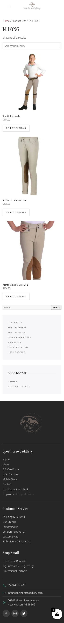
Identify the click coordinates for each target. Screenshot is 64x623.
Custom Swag (10, 536)
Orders (12, 381)
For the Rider (16, 332)
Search (56, 307)
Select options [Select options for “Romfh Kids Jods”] (16, 128)
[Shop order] (32, 45)
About (6, 464)
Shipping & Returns (14, 516)
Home (6, 20)
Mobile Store (10, 479)
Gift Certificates (19, 337)
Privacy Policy (10, 526)
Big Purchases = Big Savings (18, 566)
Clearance (15, 322)
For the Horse (17, 327)
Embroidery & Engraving (16, 541)
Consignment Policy (14, 531)
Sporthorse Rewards (14, 561)
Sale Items (14, 342)
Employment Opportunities (18, 494)
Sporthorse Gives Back (15, 489)
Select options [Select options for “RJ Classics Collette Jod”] (16, 212)
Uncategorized (18, 347)
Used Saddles (16, 352)
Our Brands (9, 521)
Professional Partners (15, 571)
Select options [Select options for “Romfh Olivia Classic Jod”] (16, 296)
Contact (7, 484)
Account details (19, 386)
